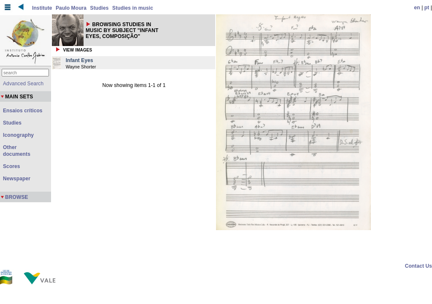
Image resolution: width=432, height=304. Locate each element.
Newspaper (16, 179)
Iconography (18, 135)
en (417, 8)
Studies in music (132, 8)
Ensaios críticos (23, 111)
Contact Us (418, 266)
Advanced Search (23, 84)
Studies (99, 8)
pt (426, 8)
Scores (11, 166)
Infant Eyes (79, 60)
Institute (42, 8)
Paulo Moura (71, 8)
